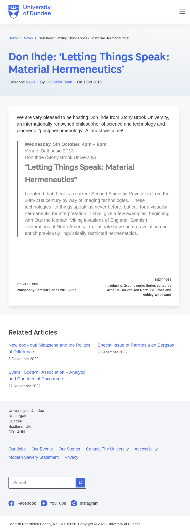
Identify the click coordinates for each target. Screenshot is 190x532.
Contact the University (107, 449)
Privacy (71, 457)
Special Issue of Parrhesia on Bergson (135, 345)
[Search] (80, 482)
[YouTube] (53, 503)
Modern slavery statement (33, 457)
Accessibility (146, 449)
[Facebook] (22, 503)
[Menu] (182, 12)
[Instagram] (85, 503)
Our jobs (17, 449)
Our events (42, 449)
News (30, 82)
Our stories (69, 449)
